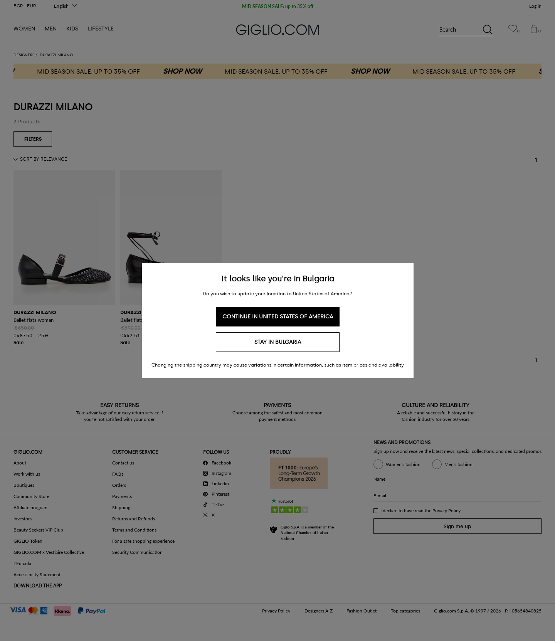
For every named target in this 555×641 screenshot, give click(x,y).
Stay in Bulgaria (277, 342)
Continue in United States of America (277, 316)
